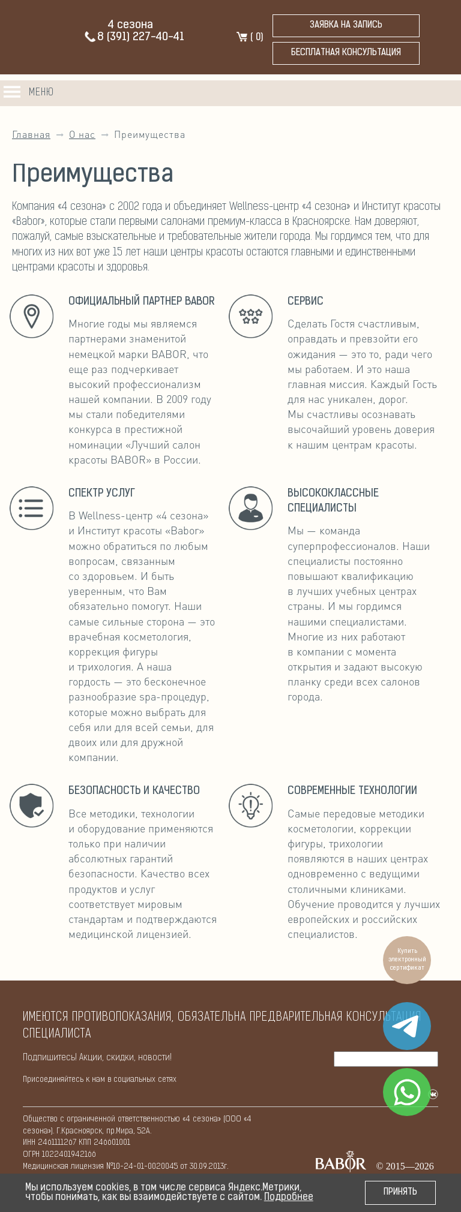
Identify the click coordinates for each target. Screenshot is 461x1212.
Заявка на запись (346, 25)
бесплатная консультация (346, 53)
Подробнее (288, 1197)
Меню (41, 93)
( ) (249, 38)
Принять (400, 1192)
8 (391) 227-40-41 (133, 37)
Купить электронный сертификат (407, 960)
